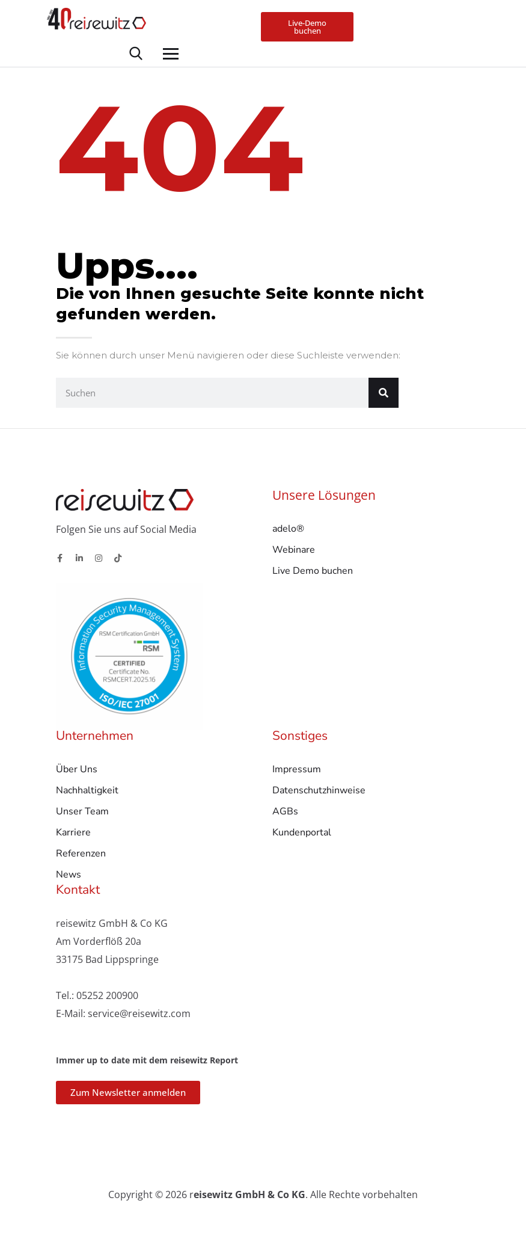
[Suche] (384, 396)
